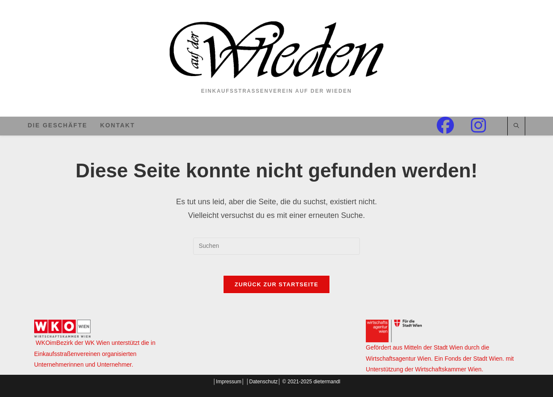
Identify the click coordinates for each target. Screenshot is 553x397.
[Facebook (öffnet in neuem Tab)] (454, 125)
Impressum (228, 382)
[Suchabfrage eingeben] (276, 246)
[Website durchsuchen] (516, 126)
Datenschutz (263, 382)
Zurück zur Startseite (276, 289)
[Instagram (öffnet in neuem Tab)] (487, 125)
